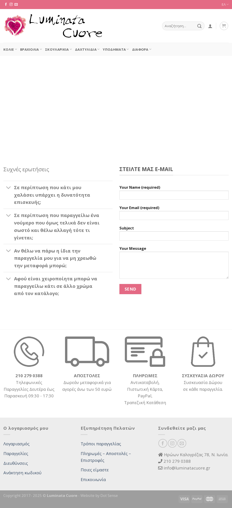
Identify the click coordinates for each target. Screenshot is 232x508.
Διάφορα (142, 49)
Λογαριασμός (16, 443)
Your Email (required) (174, 214)
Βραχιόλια (31, 49)
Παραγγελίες (15, 453)
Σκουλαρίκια (58, 49)
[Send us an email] (16, 4)
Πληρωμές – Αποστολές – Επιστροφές (106, 457)
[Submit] (199, 25)
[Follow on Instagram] (11, 4)
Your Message (174, 264)
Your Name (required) (174, 194)
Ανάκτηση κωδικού (22, 472)
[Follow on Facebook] (5, 4)
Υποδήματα (116, 49)
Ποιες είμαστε (95, 469)
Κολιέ (10, 49)
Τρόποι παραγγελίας (101, 443)
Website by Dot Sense (99, 495)
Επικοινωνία (93, 479)
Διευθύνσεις (15, 463)
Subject (174, 234)
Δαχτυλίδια (87, 49)
